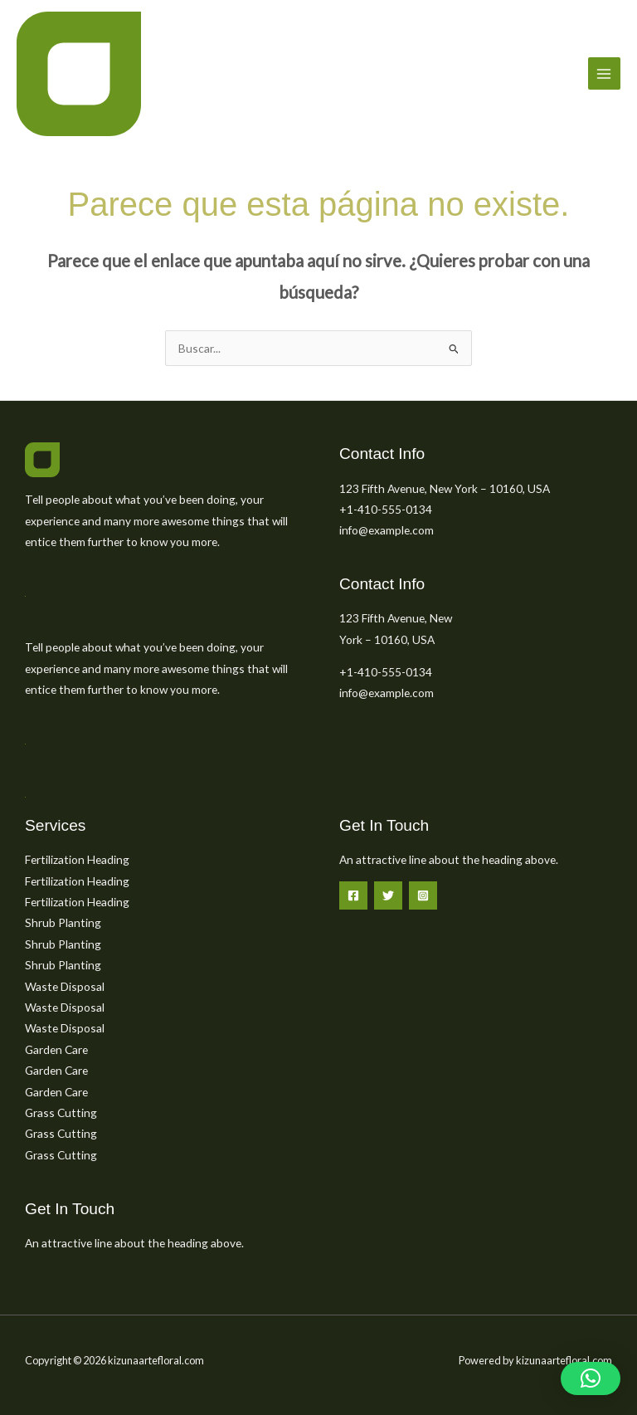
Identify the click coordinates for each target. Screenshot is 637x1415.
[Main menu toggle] (604, 73)
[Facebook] (353, 895)
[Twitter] (388, 895)
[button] (590, 1378)
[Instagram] (423, 895)
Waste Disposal (65, 986)
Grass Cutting (61, 1112)
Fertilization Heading (77, 859)
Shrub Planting (63, 922)
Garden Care (56, 1049)
